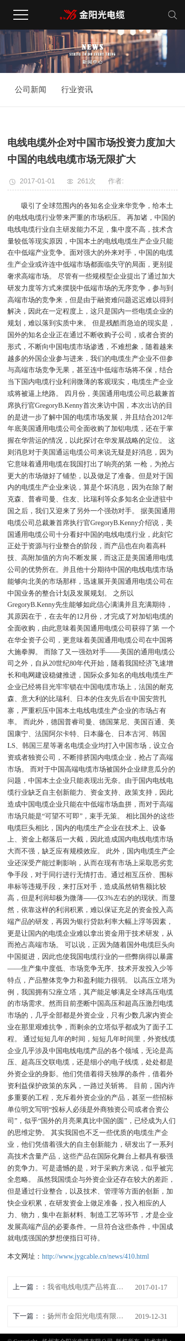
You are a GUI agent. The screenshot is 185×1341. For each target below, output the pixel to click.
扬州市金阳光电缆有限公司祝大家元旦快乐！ (87, 1316)
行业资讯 (77, 89)
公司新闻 (30, 89)
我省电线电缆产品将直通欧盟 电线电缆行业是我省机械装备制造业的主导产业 (87, 1287)
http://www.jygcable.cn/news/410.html (95, 1256)
